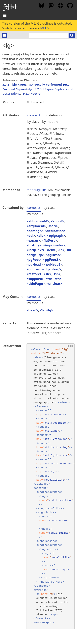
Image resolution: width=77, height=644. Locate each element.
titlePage (35, 283)
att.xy (49, 471)
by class (33, 121)
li (69, 250)
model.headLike (60, 500)
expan (33, 240)
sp (57, 274)
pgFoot (34, 259)
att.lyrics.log (55, 447)
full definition (54, 115)
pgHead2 (53, 264)
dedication (55, 231)
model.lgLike (36, 190)
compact (33, 115)
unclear (54, 283)
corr (53, 226)
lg (61, 250)
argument (36, 226)
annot (57, 221)
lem (51, 250)
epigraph (56, 235)
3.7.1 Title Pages (14, 84)
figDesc (49, 240)
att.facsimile (55, 422)
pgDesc (53, 255)
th (58, 279)
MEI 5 (44, 28)
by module (50, 121)
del (30, 235)
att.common (52, 414)
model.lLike (58, 520)
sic (47, 274)
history (34, 245)
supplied (35, 279)
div (41, 235)
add (44, 221)
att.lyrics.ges (55, 439)
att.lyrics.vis (55, 455)
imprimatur (54, 245)
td (49, 279)
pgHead (34, 264)
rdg (46, 269)
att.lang (50, 430)
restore (34, 274)
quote (33, 269)
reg (57, 269)
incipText (35, 250)
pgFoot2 (51, 259)
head (32, 310)
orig (31, 255)
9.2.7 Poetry (32, 93)
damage (34, 231)
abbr (32, 221)
